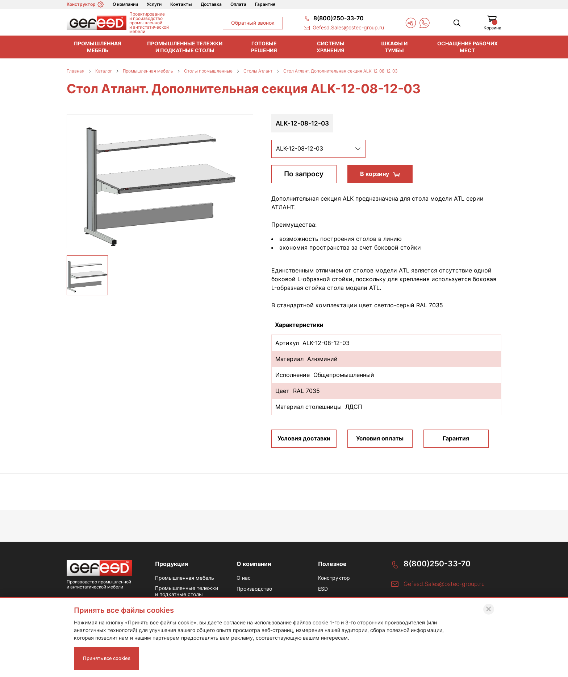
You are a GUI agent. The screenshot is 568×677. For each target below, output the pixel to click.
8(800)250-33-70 (439, 563)
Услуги (154, 4)
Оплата (238, 4)
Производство (254, 589)
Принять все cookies (109, 657)
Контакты (181, 4)
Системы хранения (330, 46)
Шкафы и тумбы (394, 46)
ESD (323, 589)
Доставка (211, 4)
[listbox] (318, 149)
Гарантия (265, 4)
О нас (244, 578)
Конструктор (85, 4)
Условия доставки (303, 438)
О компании (125, 4)
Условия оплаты (380, 438)
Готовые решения (264, 46)
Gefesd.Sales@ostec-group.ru (444, 584)
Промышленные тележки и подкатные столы (184, 46)
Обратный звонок (253, 23)
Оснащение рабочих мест (467, 46)
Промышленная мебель (97, 46)
